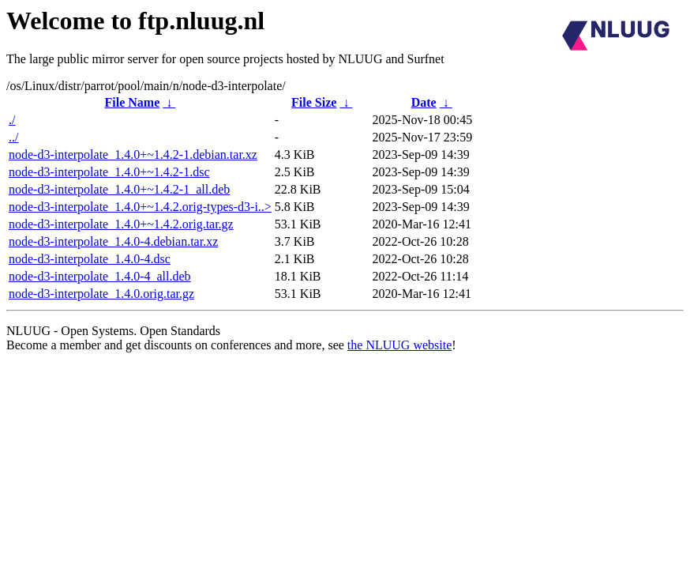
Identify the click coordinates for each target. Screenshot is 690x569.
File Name (132, 102)
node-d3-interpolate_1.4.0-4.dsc (90, 259)
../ (13, 137)
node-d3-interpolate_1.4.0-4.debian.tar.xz (113, 241)
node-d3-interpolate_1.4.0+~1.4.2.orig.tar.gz (121, 224)
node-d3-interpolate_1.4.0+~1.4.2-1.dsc (109, 172)
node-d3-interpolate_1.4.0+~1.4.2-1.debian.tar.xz (133, 154)
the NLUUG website (399, 345)
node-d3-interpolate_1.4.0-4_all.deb (100, 276)
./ (12, 119)
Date (424, 102)
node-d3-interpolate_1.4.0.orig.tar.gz (101, 293)
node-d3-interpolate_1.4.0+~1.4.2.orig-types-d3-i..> (140, 206)
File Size (313, 102)
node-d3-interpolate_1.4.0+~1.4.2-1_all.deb (119, 189)
